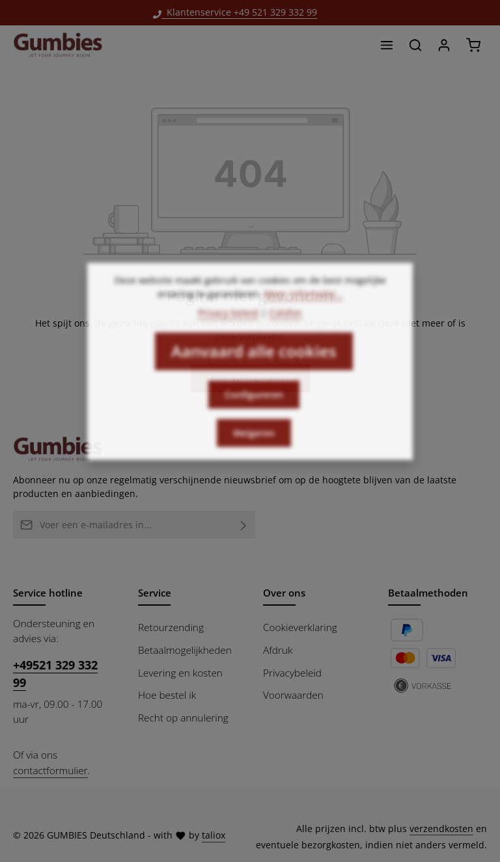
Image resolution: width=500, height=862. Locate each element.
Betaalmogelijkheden (185, 649)
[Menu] (387, 45)
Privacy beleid (228, 327)
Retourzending (171, 627)
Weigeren (254, 448)
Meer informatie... (303, 309)
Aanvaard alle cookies (254, 366)
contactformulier (50, 770)
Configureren (254, 409)
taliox (213, 835)
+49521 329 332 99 (55, 673)
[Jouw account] (444, 45)
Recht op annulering (183, 717)
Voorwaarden (293, 694)
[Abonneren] (243, 525)
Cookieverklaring (300, 627)
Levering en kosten (180, 672)
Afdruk (277, 649)
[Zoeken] (415, 45)
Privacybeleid (292, 672)
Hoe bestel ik (167, 694)
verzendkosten (441, 828)
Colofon (285, 327)
